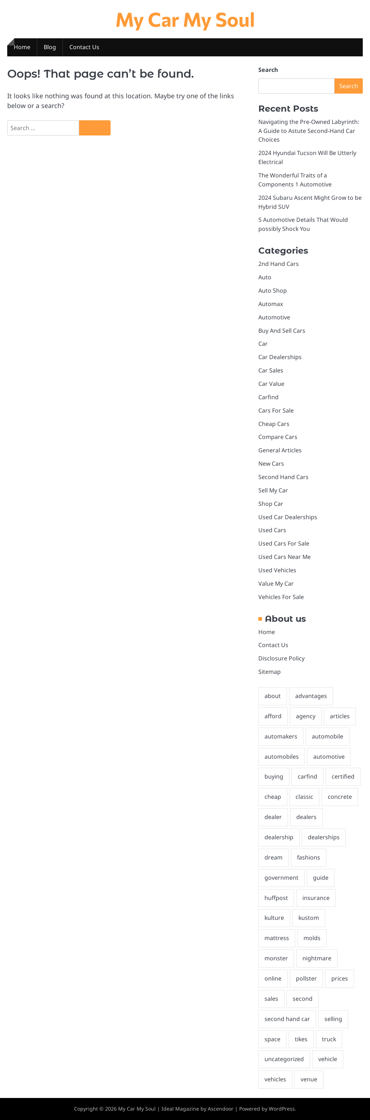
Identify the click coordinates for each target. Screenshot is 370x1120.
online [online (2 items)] (272, 978)
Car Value (271, 384)
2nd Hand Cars (278, 264)
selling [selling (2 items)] (333, 1019)
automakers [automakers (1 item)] (280, 736)
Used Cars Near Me (284, 557)
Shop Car (270, 504)
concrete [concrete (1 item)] (340, 797)
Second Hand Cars (283, 477)
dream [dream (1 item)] (273, 857)
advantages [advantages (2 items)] (311, 696)
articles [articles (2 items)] (340, 716)
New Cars (271, 464)
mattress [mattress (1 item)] (276, 938)
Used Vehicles (277, 570)
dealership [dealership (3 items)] (278, 837)
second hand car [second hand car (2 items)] (287, 1019)
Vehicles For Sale (281, 597)
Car (263, 344)
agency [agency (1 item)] (305, 716)
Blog (50, 47)
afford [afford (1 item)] (272, 716)
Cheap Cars (273, 424)
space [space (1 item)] (272, 1039)
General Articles (280, 450)
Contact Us (84, 47)
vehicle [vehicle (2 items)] (327, 1059)
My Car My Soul (185, 19)
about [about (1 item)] (272, 696)
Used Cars (272, 530)
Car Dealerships (280, 357)
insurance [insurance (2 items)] (316, 898)
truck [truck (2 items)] (329, 1039)
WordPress (282, 1108)
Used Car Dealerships (287, 517)
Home (22, 47)
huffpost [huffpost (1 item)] (276, 898)
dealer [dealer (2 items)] (273, 817)
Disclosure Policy (281, 658)
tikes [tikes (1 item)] (301, 1039)
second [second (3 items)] (303, 999)
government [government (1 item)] (281, 878)
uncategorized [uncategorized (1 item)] (284, 1059)
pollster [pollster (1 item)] (306, 978)
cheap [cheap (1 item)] (272, 797)
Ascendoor (220, 1108)
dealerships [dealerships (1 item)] (324, 837)
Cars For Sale (276, 410)
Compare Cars (277, 437)
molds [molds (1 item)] (312, 938)
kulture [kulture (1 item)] (274, 918)
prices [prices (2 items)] (339, 978)
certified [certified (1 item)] (343, 776)
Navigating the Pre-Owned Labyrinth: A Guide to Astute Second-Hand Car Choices (308, 131)
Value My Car (276, 583)
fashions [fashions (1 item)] (308, 857)
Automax (270, 304)
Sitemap (269, 672)
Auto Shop (272, 290)
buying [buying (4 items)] (273, 776)
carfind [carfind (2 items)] (307, 776)
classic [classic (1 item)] (304, 797)
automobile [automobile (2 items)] (327, 736)
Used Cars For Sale (283, 543)
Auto (264, 277)
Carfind (268, 397)
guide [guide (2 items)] (320, 878)
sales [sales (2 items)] (271, 999)
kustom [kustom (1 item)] (308, 918)
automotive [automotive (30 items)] (329, 757)
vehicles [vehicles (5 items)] (275, 1079)
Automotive (274, 317)
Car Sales (270, 370)
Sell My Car (273, 490)
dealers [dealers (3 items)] (306, 817)
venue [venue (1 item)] (309, 1079)
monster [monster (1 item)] (276, 958)
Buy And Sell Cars (281, 331)
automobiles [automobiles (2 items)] (281, 757)
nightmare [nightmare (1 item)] (316, 958)
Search (268, 70)
